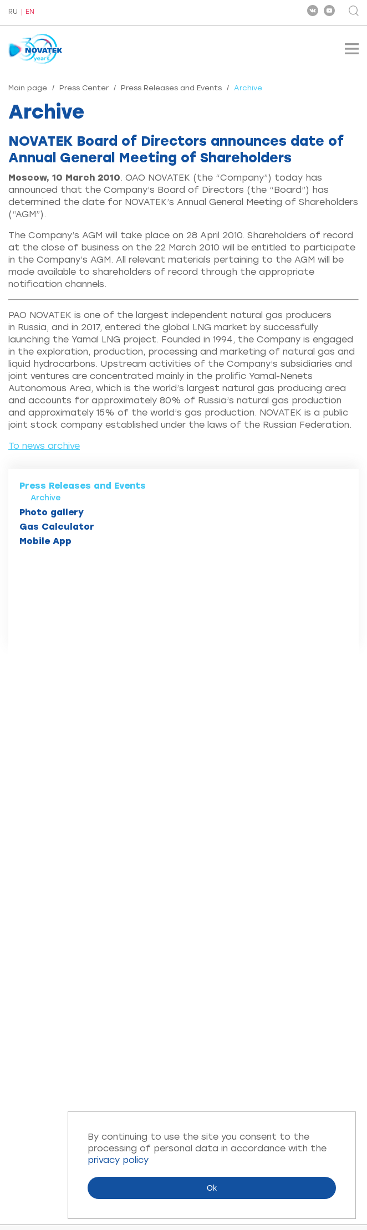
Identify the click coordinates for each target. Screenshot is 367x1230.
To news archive (44, 445)
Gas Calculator (56, 526)
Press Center (84, 88)
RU (13, 12)
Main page (27, 88)
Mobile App (45, 541)
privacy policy (118, 1160)
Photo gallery (51, 512)
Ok (212, 1187)
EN (30, 12)
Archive (45, 498)
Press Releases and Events (171, 88)
